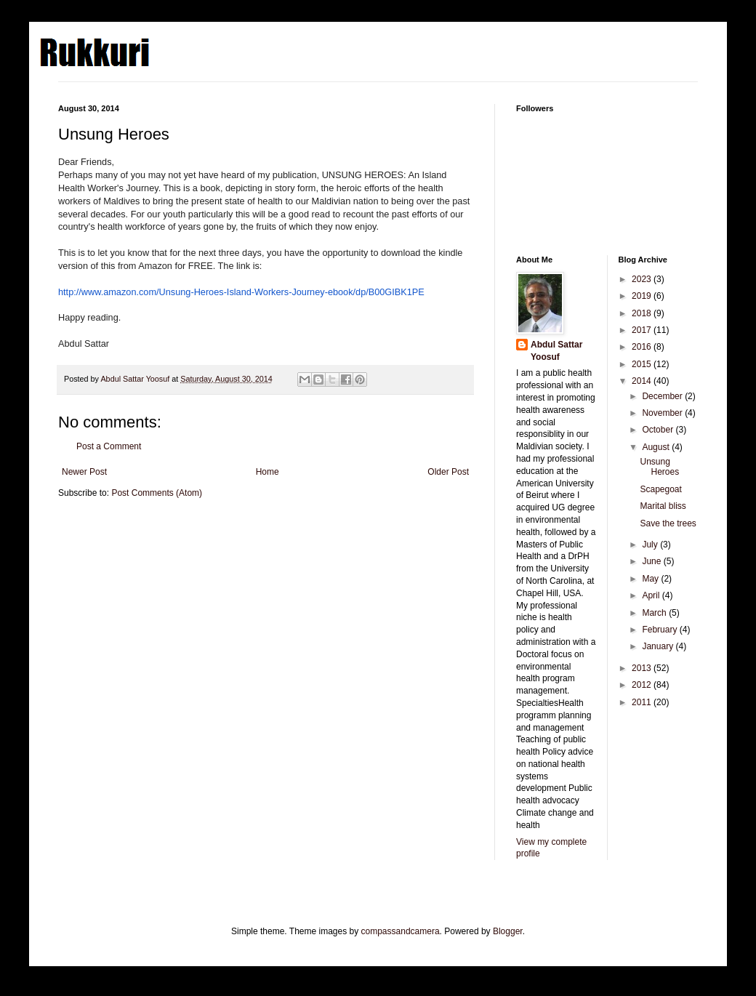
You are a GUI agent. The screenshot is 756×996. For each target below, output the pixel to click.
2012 (643, 685)
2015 (643, 364)
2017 (643, 330)
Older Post (448, 472)
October (658, 430)
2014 (643, 381)
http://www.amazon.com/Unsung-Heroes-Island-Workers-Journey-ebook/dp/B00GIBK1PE (241, 291)
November (663, 413)
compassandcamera (400, 931)
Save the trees (668, 523)
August (657, 447)
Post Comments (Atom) (156, 493)
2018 (643, 313)
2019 (643, 296)
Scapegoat (660, 489)
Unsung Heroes (659, 467)
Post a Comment (108, 446)
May (651, 579)
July (651, 544)
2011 (643, 702)
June (652, 561)
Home (267, 472)
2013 (643, 668)
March (655, 613)
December (663, 396)
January (658, 646)
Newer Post (84, 472)
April (652, 595)
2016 (643, 347)
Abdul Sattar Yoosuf (556, 351)
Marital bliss (662, 506)
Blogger (508, 931)
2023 (643, 279)
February (660, 629)
